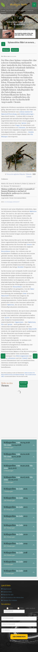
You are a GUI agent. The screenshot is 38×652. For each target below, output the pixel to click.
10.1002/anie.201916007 (11, 202)
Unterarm (21, 128)
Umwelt (25, 358)
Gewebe (31, 132)
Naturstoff (5, 114)
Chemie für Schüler (9, 600)
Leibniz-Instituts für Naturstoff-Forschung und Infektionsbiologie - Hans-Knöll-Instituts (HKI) (18, 374)
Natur (32, 289)
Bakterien (33, 211)
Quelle (7, 318)
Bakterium (32, 322)
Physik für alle (7, 595)
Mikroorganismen (22, 356)
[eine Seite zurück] (3, 356)
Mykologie (6, 50)
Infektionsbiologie (27, 114)
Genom (29, 245)
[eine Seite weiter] (35, 356)
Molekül (21, 267)
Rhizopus (4, 137)
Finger (17, 125)
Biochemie (15, 50)
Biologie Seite (18, 4)
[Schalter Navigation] (34, 4)
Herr (11, 608)
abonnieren (19, 637)
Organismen (19, 322)
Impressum (6, 589)
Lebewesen (11, 358)
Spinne (23, 123)
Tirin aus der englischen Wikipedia (15, 174)
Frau (22, 608)
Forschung (13, 114)
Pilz (31, 134)
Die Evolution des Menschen (12, 598)
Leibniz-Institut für (26, 112)
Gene (24, 294)
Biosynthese (5, 251)
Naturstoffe (32, 329)
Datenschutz (6, 592)
